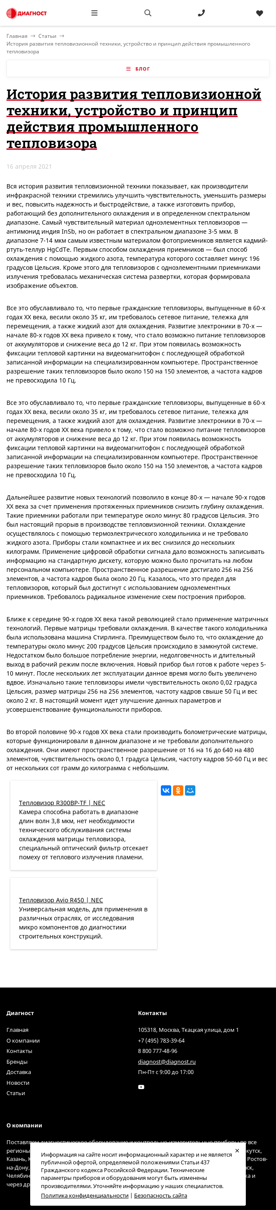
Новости (17, 1083)
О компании (23, 1040)
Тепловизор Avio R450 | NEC (61, 900)
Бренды (17, 1061)
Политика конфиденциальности (85, 1195)
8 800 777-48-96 (157, 1051)
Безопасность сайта (160, 1195)
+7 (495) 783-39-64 (161, 1040)
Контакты (19, 1051)
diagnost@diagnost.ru (167, 1061)
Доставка (18, 1072)
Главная (17, 1030)
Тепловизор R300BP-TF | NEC (62, 803)
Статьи (47, 36)
